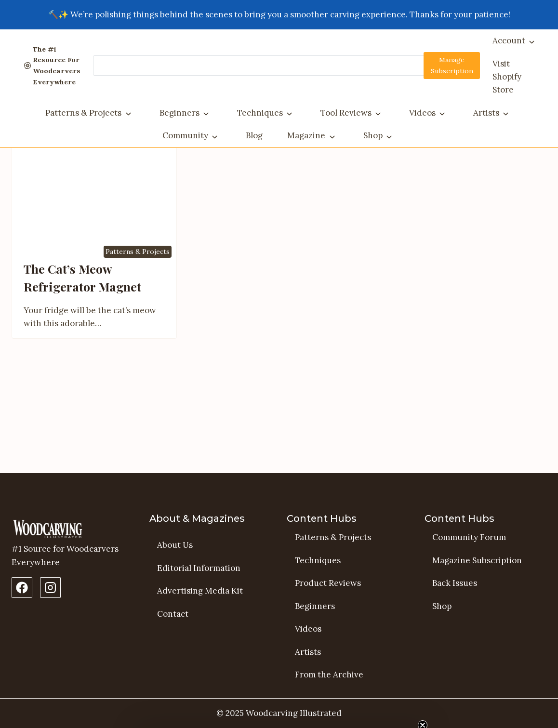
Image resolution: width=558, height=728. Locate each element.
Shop (373, 135)
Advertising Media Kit (200, 591)
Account (508, 40)
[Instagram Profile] (50, 587)
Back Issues (454, 583)
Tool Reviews (346, 112)
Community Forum (469, 537)
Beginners (179, 112)
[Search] (285, 65)
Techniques (260, 112)
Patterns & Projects (83, 112)
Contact (172, 614)
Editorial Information (198, 568)
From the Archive (329, 675)
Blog (254, 135)
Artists (486, 112)
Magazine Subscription (477, 560)
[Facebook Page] (22, 587)
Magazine (306, 135)
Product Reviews (328, 583)
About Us (175, 545)
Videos (422, 112)
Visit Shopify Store (506, 76)
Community (185, 135)
